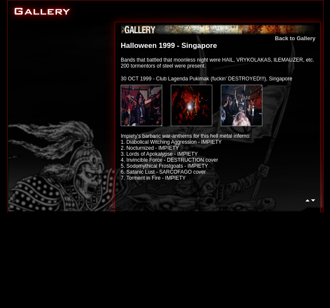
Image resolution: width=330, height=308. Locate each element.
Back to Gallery (295, 38)
